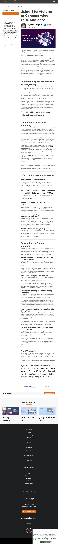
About (29, 440)
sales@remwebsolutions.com (29, 506)
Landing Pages (29, 460)
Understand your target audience (10, 20)
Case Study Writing (29, 483)
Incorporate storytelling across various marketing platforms (10, 26)
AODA (29, 452)
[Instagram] (34, 491)
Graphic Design (29, 450)
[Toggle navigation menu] (56, 1)
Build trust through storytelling (10, 28)
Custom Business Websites (29, 457)
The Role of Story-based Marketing (10, 16)
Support (29, 437)
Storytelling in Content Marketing (10, 30)
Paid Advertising (29, 478)
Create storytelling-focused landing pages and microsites (11, 44)
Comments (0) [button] (7, 393)
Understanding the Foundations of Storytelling (10, 13)
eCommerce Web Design (29, 455)
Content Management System (40, 386)
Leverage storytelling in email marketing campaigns (10, 38)
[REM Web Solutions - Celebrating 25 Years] (29, 518)
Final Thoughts (6, 47)
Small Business (51, 386)
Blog (3, 6)
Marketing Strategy (29, 475)
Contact (29, 442)
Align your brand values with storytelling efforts (9, 23)
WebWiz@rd (29, 462)
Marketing (47, 386)
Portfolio (29, 432)
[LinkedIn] (27, 491)
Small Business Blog (29, 435)
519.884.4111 (29, 502)
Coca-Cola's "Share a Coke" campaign (36, 155)
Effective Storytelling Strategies (9, 18)
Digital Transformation (29, 470)
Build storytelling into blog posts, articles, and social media (10, 33)
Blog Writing (29, 480)
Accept (41, 542)
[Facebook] (24, 491)
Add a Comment (49, 393)
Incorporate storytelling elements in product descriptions (11, 41)
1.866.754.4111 (29, 504)
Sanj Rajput (36, 24)
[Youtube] (31, 491)
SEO (29, 473)
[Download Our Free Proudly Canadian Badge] (29, 530)
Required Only (48, 542)
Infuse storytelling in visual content (11, 35)
